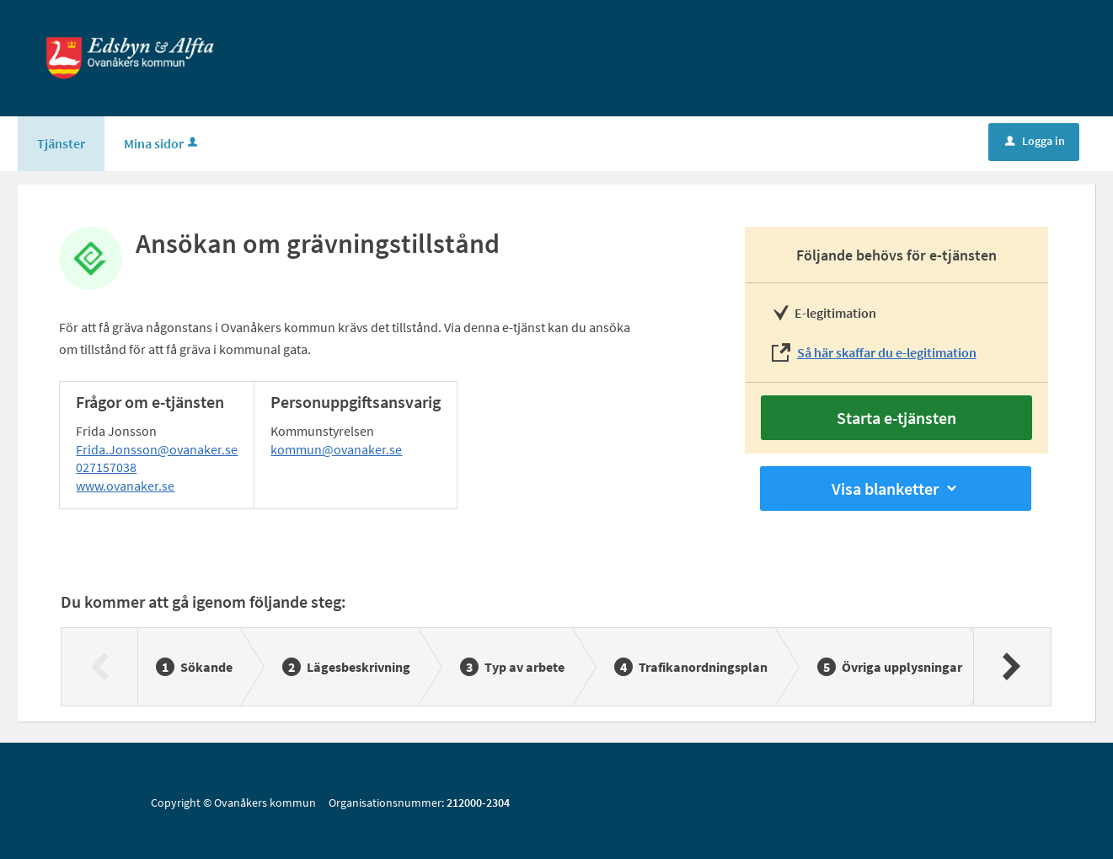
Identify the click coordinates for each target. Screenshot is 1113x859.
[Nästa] (1011, 667)
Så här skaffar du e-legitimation (887, 352)
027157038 (106, 467)
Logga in (1035, 140)
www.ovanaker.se (125, 485)
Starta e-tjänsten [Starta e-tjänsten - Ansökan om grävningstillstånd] (896, 417)
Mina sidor (162, 143)
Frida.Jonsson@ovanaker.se (157, 449)
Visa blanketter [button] (896, 488)
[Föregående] (100, 667)
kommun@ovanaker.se (336, 449)
